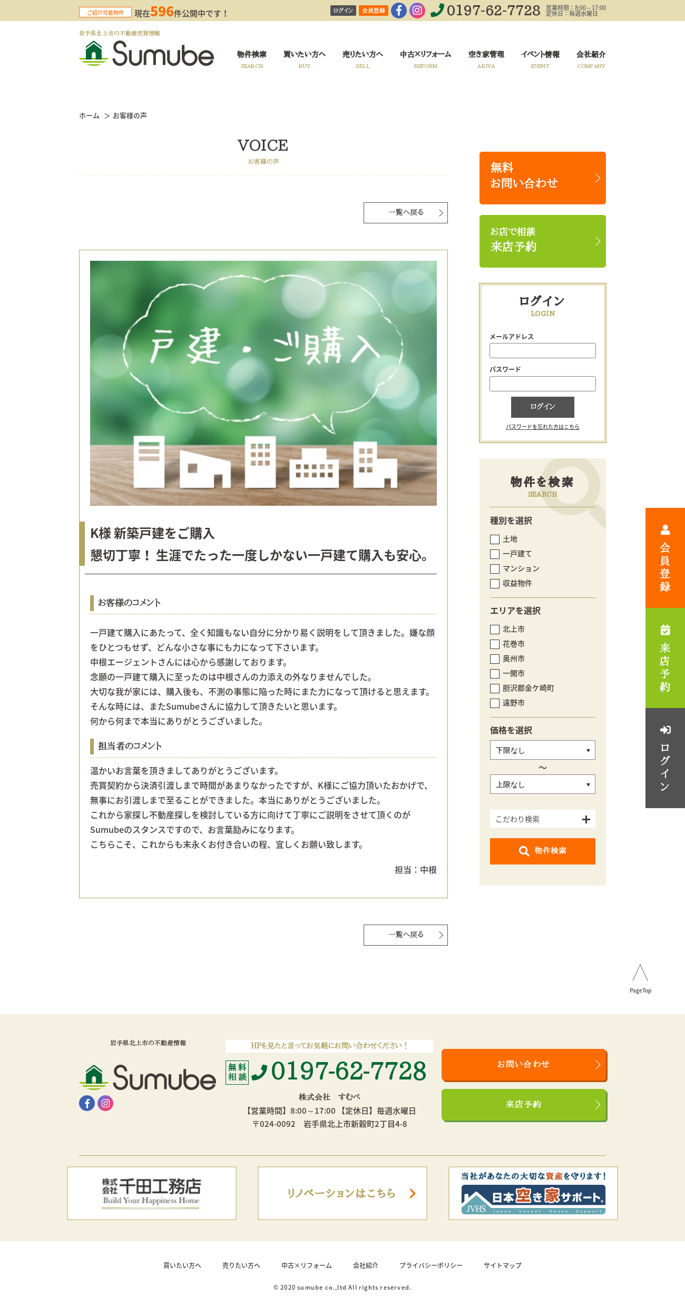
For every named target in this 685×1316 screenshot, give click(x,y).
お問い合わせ (523, 1064)
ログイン (343, 10)
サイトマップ (503, 1265)
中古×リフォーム (306, 1265)
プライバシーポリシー (431, 1265)
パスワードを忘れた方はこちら (543, 426)
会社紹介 (365, 1265)
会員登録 (373, 10)
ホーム (89, 115)
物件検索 (542, 851)
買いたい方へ (182, 1265)
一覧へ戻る (406, 212)
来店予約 (524, 1104)
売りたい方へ (241, 1265)
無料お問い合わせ (524, 176)
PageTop (640, 991)
